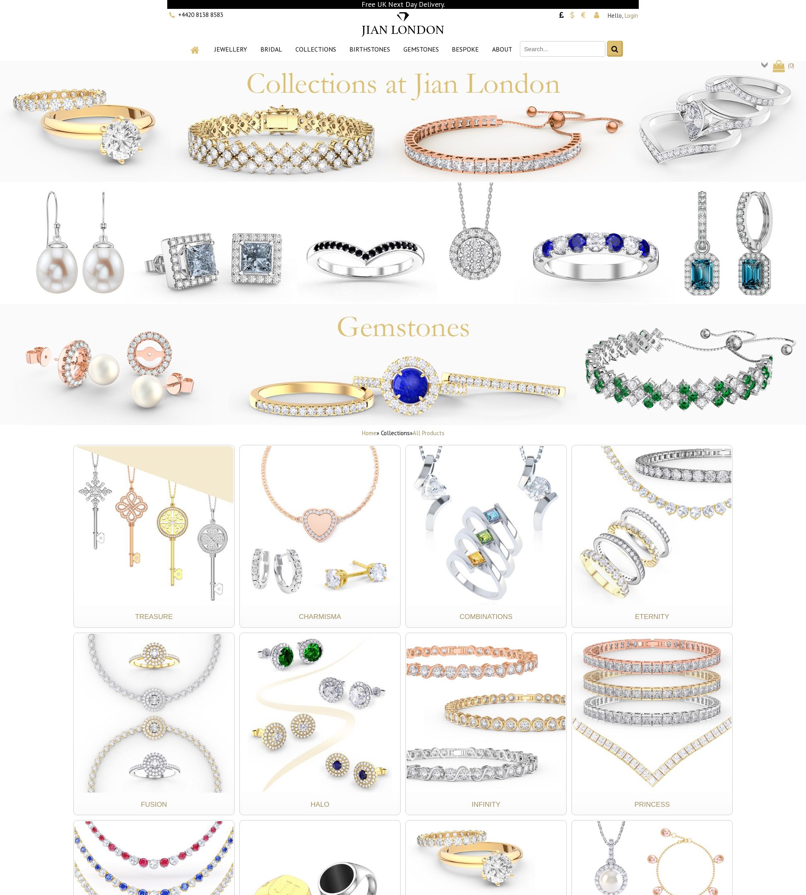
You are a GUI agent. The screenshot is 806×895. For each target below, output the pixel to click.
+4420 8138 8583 (200, 15)
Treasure (153, 617)
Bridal (271, 49)
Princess (652, 804)
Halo (320, 804)
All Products (429, 433)
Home (369, 433)
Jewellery (230, 49)
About (502, 49)
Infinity (486, 804)
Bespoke (465, 49)
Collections (315, 49)
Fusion (154, 804)
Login (631, 15)
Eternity (652, 617)
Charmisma (320, 617)
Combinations (485, 617)
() (783, 65)
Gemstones (421, 49)
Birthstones (369, 49)
